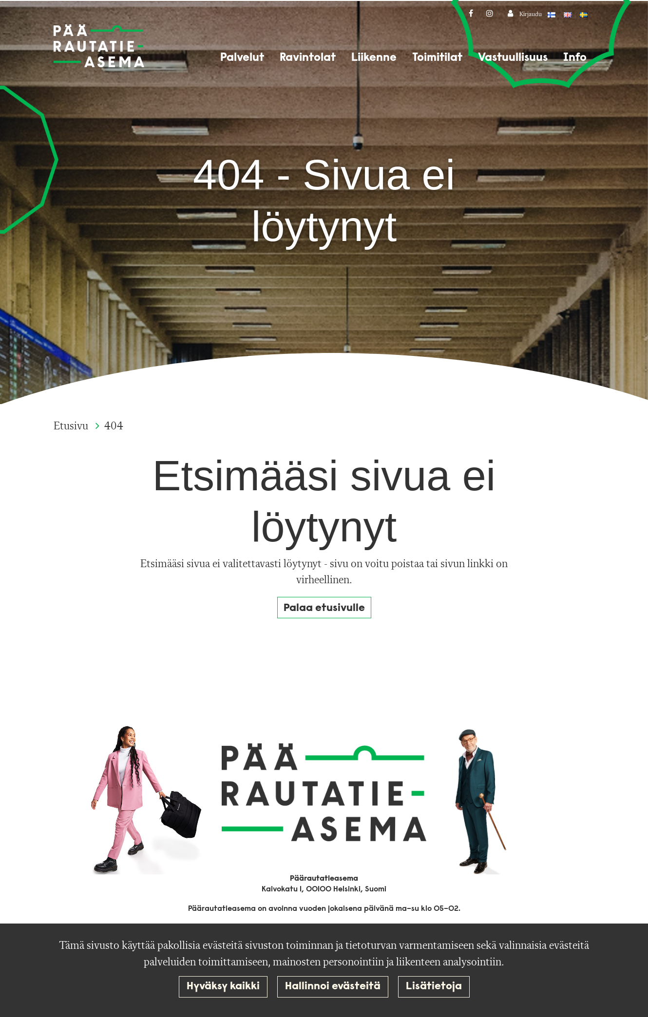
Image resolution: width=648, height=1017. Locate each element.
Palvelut (242, 58)
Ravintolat (308, 58)
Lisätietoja (434, 986)
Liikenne (374, 58)
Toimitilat (437, 58)
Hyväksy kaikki (223, 986)
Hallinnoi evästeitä (333, 986)
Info (575, 58)
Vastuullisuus (513, 58)
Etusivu (72, 426)
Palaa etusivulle (324, 608)
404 (113, 426)
